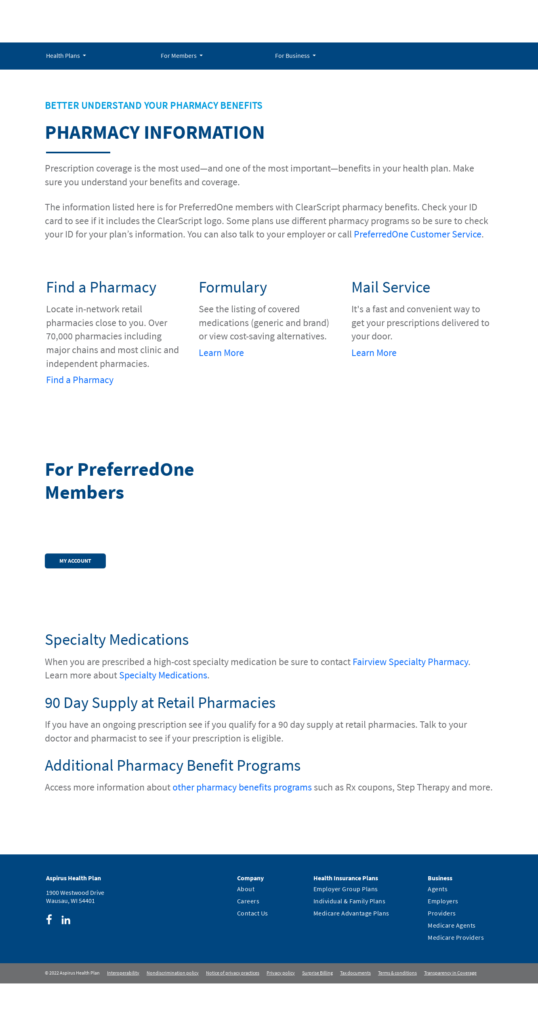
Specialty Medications (163, 675)
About (246, 889)
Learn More (221, 352)
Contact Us (252, 913)
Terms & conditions (397, 973)
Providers (442, 913)
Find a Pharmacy (79, 379)
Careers (248, 901)
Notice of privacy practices (232, 973)
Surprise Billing (317, 973)
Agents (438, 889)
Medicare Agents (452, 925)
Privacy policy (281, 973)
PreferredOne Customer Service (417, 234)
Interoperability (123, 973)
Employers (443, 901)
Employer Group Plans (345, 889)
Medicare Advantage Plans (351, 913)
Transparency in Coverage (450, 973)
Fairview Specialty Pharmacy (410, 661)
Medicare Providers (456, 937)
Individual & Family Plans (349, 901)
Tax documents (355, 973)
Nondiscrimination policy (173, 973)
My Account (75, 560)
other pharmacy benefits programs (242, 787)
